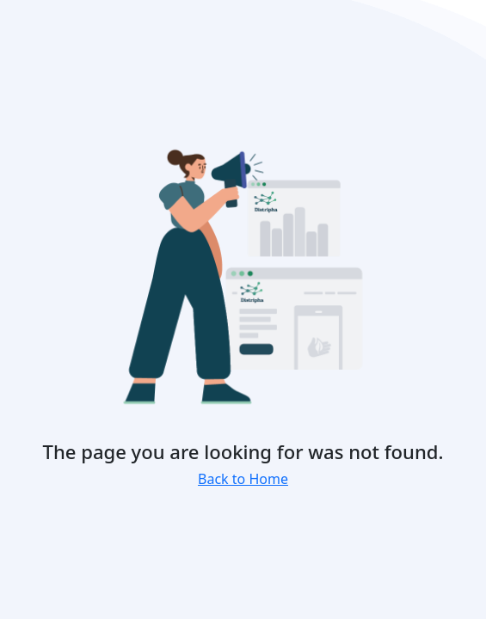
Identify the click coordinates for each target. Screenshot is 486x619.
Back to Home (243, 478)
